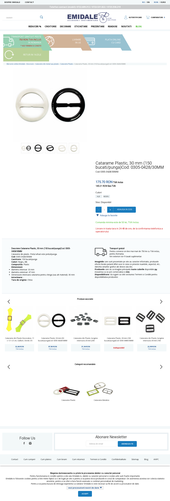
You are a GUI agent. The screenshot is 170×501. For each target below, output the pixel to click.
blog (139, 26)
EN (150, 2)
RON (156, 2)
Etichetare (81, 26)
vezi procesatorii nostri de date (83, 487)
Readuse (112, 26)
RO (143, 2)
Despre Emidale (12, 2)
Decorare (65, 26)
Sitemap (135, 459)
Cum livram (62, 459)
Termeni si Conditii (98, 459)
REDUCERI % (34, 26)
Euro (163, 2)
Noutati (126, 26)
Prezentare (97, 26)
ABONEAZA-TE (127, 444)
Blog (146, 459)
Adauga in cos (124, 209)
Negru (106, 196)
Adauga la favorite (106, 215)
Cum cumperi (29, 459)
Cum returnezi (78, 459)
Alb (99, 196)
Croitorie (50, 26)
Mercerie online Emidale (16, 64)
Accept (85, 494)
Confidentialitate (119, 459)
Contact (29, 2)
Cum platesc (46, 459)
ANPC (156, 459)
